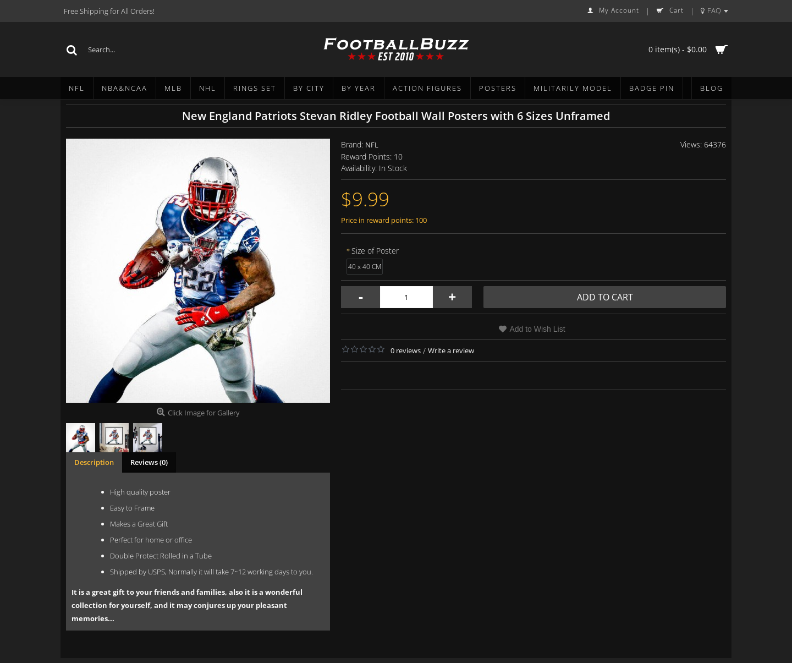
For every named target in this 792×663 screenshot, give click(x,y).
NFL (371, 145)
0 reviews (406, 350)
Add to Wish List (537, 329)
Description (94, 462)
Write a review (451, 350)
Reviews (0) (149, 462)
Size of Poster (375, 250)
